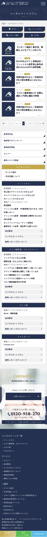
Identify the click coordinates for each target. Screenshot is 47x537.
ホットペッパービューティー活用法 (18, 223)
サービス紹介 (10, 172)
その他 (34, 35)
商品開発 (7, 205)
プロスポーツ (9, 451)
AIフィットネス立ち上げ (14, 199)
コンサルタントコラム (14, 236)
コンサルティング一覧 (12, 436)
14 (40, 123)
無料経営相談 (9, 147)
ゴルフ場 (7, 447)
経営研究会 (8, 134)
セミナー (7, 154)
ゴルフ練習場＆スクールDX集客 (17, 275)
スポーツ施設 (12, 35)
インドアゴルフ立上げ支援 (15, 258)
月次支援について (12, 176)
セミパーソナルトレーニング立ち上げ (19, 195)
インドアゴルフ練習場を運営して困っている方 (23, 268)
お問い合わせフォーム (22, 396)
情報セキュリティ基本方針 (11, 528)
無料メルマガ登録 (11, 160)
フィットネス (34, 29)
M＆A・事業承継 (11, 313)
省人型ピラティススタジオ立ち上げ (18, 192)
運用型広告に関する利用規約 (12, 522)
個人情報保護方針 (8, 519)
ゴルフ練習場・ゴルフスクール (15, 444)
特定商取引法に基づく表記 (11, 525)
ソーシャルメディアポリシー (29, 519)
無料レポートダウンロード (16, 242)
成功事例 (8, 231)
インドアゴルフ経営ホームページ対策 (19, 278)
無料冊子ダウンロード (13, 141)
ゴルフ (12, 29)
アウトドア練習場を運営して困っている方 (21, 271)
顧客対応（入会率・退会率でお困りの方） (21, 226)
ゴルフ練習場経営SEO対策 (15, 282)
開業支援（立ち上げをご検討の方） (18, 261)
